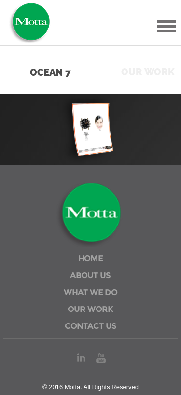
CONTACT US (90, 326)
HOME (90, 258)
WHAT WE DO (90, 292)
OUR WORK (90, 309)
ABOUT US (90, 275)
